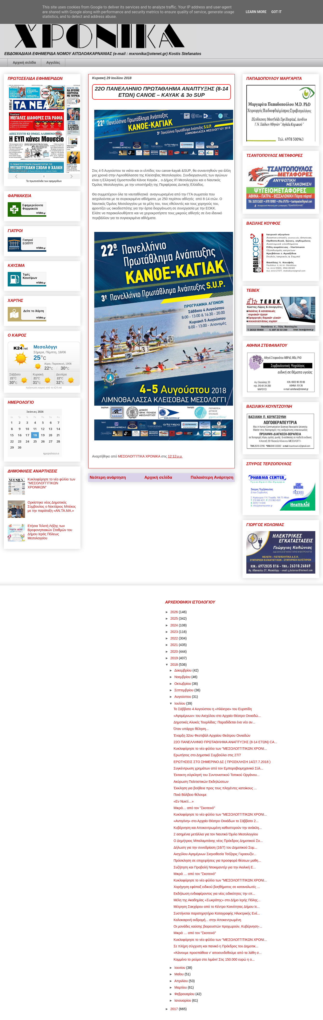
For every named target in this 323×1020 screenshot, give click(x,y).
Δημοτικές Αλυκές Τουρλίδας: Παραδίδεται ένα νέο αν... (214, 722)
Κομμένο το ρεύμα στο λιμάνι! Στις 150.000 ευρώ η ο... (214, 959)
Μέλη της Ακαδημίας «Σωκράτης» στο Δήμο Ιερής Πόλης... (217, 900)
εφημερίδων (55, 181)
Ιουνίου (180, 968)
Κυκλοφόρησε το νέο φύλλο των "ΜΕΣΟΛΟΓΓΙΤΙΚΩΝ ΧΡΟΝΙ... (220, 748)
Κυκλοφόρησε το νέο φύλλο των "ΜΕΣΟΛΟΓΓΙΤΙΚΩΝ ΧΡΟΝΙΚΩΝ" (51, 483)
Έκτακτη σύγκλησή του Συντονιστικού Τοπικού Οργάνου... (217, 775)
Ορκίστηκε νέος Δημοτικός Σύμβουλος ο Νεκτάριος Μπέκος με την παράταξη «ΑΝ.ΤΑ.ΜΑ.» (52, 506)
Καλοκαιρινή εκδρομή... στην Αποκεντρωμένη (207, 920)
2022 (174, 638)
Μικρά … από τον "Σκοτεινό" (195, 874)
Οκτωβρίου (183, 684)
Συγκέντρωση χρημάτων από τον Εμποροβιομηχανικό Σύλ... (218, 768)
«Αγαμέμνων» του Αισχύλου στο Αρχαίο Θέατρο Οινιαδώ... (217, 716)
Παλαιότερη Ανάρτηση (212, 477)
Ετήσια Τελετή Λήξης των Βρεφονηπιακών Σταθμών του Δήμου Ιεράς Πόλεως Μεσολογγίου (50, 532)
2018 (174, 664)
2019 (174, 658)
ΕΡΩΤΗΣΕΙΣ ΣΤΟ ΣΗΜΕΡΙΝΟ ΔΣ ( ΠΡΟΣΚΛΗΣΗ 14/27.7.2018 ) (222, 762)
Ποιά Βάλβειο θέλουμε (190, 795)
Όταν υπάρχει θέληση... (191, 729)
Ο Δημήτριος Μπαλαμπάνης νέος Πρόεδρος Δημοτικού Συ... (218, 841)
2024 (174, 625)
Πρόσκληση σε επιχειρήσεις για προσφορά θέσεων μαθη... (217, 860)
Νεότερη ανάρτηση (108, 477)
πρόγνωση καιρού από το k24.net (44, 388)
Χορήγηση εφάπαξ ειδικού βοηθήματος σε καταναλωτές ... (217, 887)
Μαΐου (179, 974)
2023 (174, 632)
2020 (174, 651)
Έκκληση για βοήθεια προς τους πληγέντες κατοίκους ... (215, 788)
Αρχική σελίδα (24, 62)
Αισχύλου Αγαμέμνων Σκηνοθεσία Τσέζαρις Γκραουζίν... (215, 854)
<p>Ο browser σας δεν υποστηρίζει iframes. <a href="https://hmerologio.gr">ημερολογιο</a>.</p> (35, 433)
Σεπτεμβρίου (184, 690)
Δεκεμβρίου (183, 670)
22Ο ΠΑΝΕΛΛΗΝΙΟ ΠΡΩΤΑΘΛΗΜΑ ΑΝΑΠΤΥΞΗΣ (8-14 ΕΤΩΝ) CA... (225, 742)
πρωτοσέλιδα (36, 181)
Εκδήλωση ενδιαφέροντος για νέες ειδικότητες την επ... (214, 893)
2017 (174, 1009)
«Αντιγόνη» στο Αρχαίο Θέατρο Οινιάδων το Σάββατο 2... (216, 821)
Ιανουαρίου (183, 1000)
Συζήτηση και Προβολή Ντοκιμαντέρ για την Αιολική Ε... (215, 867)
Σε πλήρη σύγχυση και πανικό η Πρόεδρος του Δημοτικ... (216, 946)
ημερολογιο (51, 453)
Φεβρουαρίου (184, 994)
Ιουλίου (180, 703)
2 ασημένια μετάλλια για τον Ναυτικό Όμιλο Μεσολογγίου (216, 834)
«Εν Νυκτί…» (184, 801)
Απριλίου (181, 981)
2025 (174, 618)
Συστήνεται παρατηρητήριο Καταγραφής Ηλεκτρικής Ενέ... (217, 913)
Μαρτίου (181, 987)
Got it (276, 12)
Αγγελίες (53, 62)
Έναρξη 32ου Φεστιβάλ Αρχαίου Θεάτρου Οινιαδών (212, 735)
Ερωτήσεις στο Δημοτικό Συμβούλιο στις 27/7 (207, 755)
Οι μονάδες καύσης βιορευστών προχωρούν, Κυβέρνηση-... (218, 926)
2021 (174, 645)
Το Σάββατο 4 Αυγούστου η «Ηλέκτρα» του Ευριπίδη (213, 709)
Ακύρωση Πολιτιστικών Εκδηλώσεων (201, 782)
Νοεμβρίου (182, 677)
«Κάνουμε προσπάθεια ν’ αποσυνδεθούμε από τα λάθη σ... (218, 953)
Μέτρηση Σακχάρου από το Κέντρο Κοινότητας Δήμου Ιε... (217, 907)
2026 (174, 612)
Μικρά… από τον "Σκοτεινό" (194, 808)
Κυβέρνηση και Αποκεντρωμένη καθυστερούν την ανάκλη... (218, 828)
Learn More (256, 12)
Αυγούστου (183, 697)
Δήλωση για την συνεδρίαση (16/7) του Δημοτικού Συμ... (215, 847)
